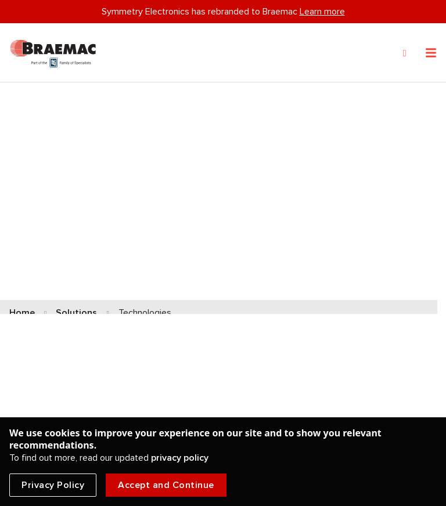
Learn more (322, 11)
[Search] (404, 53)
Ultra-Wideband (43, 321)
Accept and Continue (166, 485)
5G (239, 321)
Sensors (26, 289)
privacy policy (179, 457)
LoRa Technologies (273, 289)
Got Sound (256, 352)
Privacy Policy (52, 485)
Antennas (30, 352)
